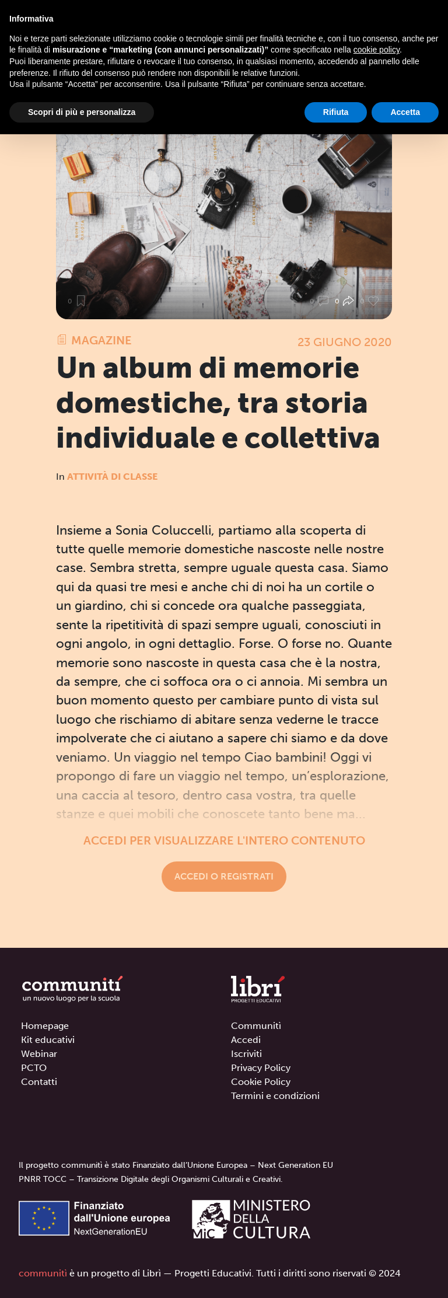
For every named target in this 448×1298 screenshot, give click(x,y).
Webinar (39, 1053)
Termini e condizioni (275, 1095)
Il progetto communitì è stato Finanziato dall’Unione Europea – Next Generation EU (176, 1165)
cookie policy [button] (377, 49)
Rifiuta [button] (336, 112)
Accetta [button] (405, 112)
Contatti (39, 1081)
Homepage (45, 1025)
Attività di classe (112, 476)
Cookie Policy (260, 1081)
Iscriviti (246, 1053)
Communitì (256, 1025)
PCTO (34, 1067)
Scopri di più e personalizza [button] (81, 112)
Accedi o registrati (224, 876)
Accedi (246, 1039)
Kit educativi (48, 1039)
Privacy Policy (260, 1067)
